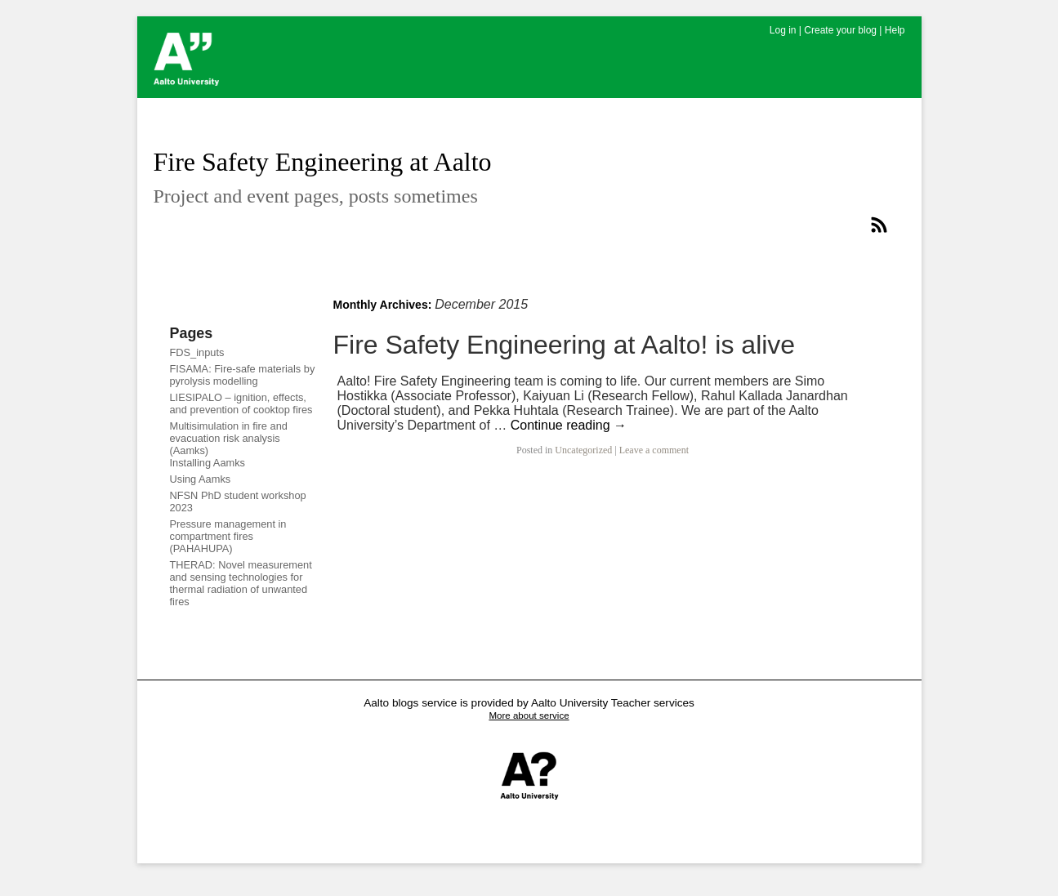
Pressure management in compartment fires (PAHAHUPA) (228, 536)
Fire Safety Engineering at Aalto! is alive (564, 344)
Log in (783, 30)
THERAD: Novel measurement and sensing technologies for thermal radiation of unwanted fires (241, 583)
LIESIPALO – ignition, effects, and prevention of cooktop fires (241, 403)
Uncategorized (583, 450)
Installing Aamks (207, 463)
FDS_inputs (197, 352)
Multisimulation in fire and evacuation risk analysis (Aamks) (229, 438)
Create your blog (840, 30)
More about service (529, 715)
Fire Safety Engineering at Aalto (323, 161)
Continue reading (569, 425)
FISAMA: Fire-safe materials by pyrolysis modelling (242, 375)
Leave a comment (654, 450)
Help (895, 30)
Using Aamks (200, 479)
